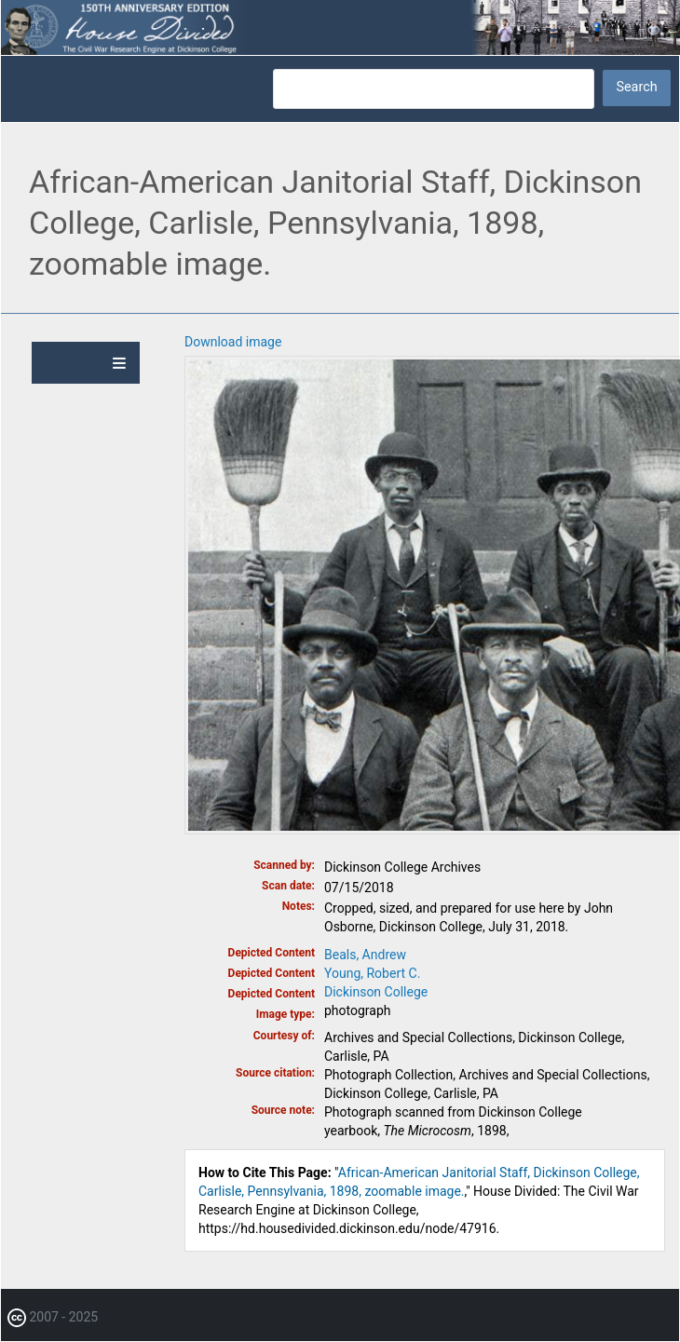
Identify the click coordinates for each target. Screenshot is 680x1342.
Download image (232, 341)
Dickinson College (376, 991)
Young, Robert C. (372, 973)
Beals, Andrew (365, 954)
